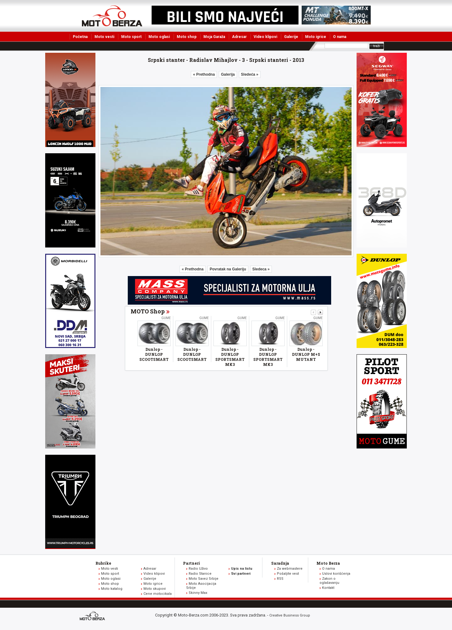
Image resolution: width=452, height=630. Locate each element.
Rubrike (103, 563)
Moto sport (131, 37)
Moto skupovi (154, 589)
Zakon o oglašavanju (329, 581)
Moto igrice (315, 37)
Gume (166, 318)
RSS (280, 579)
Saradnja (280, 563)
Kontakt (328, 588)
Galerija (228, 74)
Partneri (191, 563)
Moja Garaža (214, 37)
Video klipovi (265, 37)
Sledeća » (249, 74)
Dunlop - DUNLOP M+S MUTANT (306, 354)
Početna (80, 37)
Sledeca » (261, 269)
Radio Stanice (200, 574)
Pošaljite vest (288, 574)
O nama (339, 37)
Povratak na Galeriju (228, 269)
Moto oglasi (159, 37)
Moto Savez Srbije (203, 579)
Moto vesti (104, 37)
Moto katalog (111, 589)
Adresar (239, 37)
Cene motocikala (157, 594)
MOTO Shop (148, 311)
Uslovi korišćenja (336, 574)
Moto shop (186, 37)
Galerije (291, 37)
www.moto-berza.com (93, 616)
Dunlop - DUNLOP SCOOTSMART (154, 354)
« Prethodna (204, 74)
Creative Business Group (289, 615)
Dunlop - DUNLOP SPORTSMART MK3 (230, 357)
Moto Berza (328, 563)
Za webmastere (290, 569)
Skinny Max (198, 593)
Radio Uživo (198, 569)
